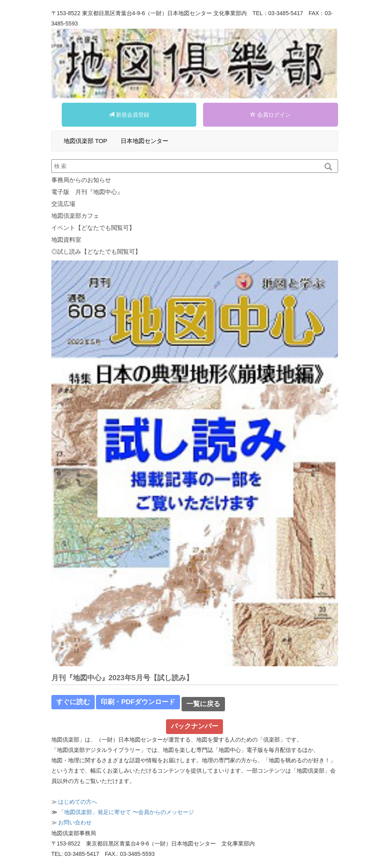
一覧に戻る (203, 704)
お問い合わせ (75, 822)
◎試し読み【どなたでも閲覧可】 (96, 251)
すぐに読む (73, 702)
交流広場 (63, 203)
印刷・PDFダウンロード (138, 702)
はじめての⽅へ (77, 802)
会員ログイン (270, 115)
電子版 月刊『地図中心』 (87, 191)
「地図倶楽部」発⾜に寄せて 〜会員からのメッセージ (126, 812)
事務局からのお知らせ (81, 179)
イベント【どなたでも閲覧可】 (93, 227)
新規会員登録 (129, 115)
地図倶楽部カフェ (75, 215)
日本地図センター (144, 140)
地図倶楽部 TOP (86, 140)
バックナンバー (194, 726)
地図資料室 (66, 239)
